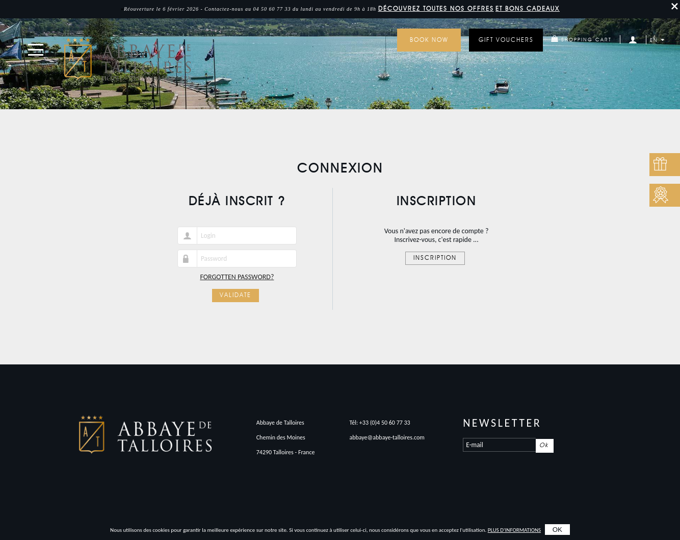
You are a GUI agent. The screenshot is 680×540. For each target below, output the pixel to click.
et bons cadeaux (527, 9)
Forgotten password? (237, 277)
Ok (543, 446)
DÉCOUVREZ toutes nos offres (436, 9)
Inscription (435, 258)
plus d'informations (514, 530)
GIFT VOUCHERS (506, 40)
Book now (429, 40)
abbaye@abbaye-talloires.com (387, 437)
